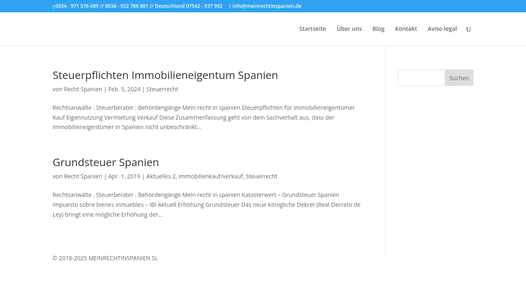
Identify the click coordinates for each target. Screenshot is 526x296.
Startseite (312, 29)
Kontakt (406, 29)
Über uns (349, 29)
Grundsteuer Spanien (106, 162)
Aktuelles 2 (160, 176)
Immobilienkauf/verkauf (211, 176)
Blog (378, 29)
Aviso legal (442, 29)
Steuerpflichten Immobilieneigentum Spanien (165, 74)
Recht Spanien (83, 89)
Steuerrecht (162, 89)
